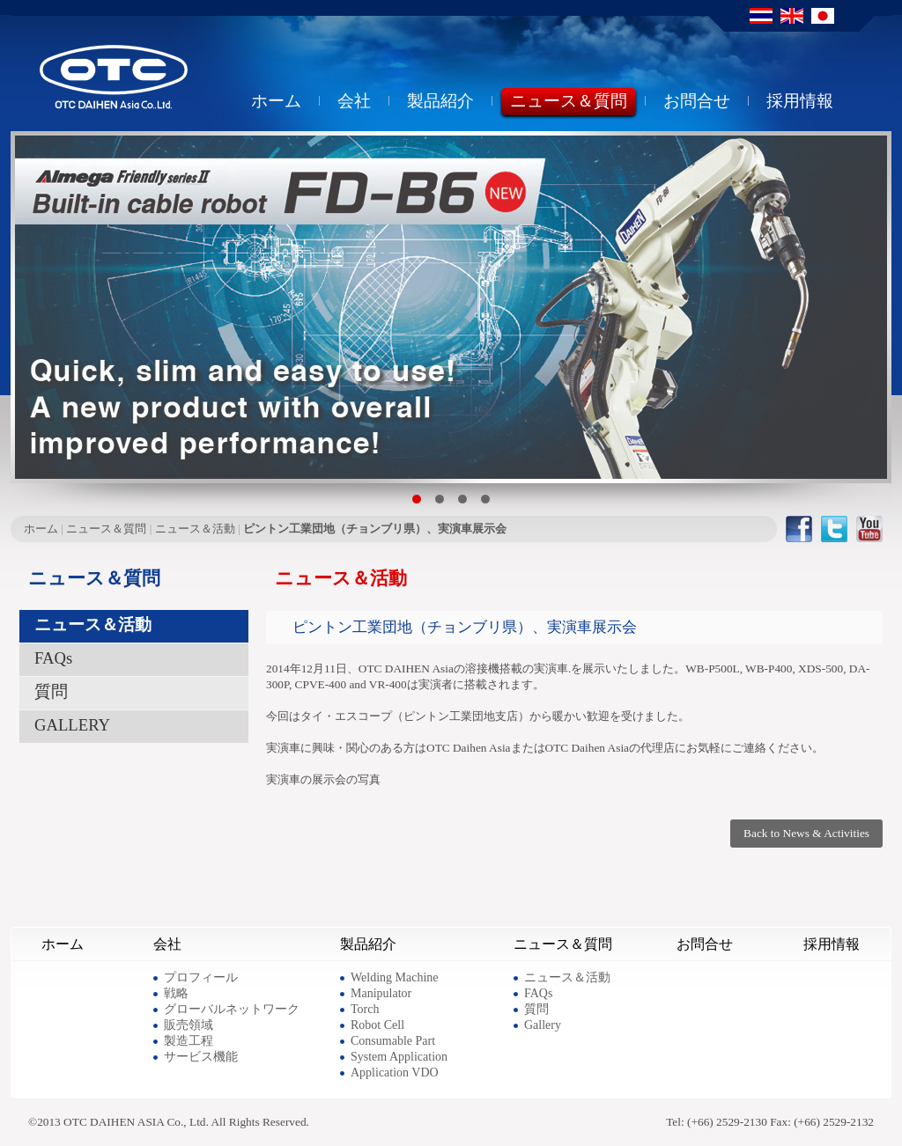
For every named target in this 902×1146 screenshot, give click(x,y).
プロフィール (201, 977)
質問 (51, 691)
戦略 (176, 993)
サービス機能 (201, 1056)
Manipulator (381, 993)
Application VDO (395, 1072)
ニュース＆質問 (568, 103)
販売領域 (188, 1025)
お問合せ (696, 103)
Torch (365, 1009)
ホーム (276, 103)
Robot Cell (377, 1025)
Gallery (542, 1025)
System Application (399, 1056)
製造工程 (188, 1040)
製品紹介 (440, 103)
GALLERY (72, 725)
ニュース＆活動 (195, 528)
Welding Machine (395, 977)
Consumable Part (393, 1040)
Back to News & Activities (806, 833)
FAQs (53, 658)
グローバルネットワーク (231, 1009)
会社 (354, 103)
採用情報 (799, 103)
